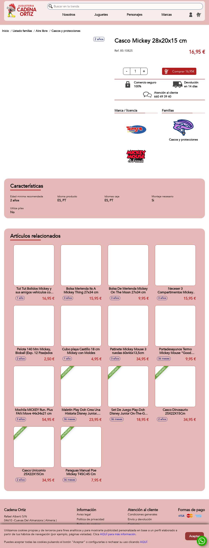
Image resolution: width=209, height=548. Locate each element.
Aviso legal (84, 514)
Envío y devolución (140, 519)
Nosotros (68, 14)
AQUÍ (143, 542)
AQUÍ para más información (118, 534)
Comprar (183, 71)
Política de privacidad (90, 519)
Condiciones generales (142, 514)
